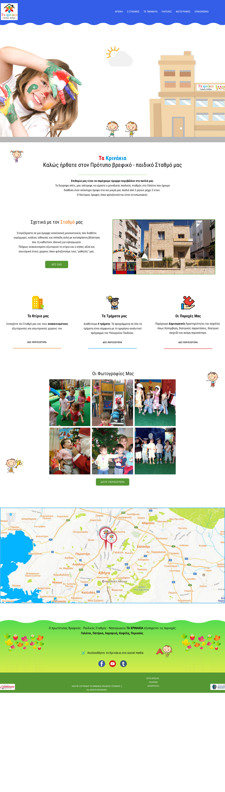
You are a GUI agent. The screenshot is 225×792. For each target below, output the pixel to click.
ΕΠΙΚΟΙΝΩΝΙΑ (202, 11)
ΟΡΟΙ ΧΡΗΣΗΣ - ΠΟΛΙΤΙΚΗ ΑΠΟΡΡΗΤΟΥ (153, 682)
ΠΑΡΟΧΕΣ (167, 11)
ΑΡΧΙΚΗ (119, 11)
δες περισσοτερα (37, 338)
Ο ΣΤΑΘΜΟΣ (133, 11)
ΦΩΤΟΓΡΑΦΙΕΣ (183, 11)
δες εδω (57, 264)
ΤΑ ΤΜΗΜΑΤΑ (151, 11)
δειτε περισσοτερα (112, 481)
